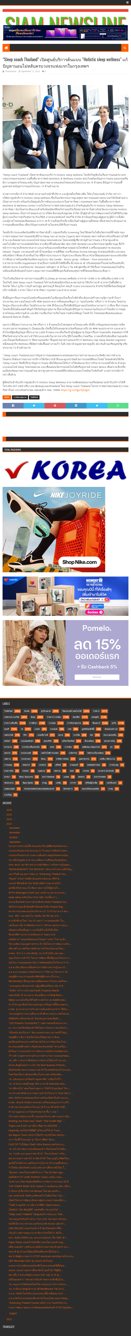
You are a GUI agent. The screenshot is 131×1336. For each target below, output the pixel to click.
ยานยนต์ (53, 729)
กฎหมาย (41, 771)
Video (26, 771)
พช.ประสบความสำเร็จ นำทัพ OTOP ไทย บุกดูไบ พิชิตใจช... (40, 1158)
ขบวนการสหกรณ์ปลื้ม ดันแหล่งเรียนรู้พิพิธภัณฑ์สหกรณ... (39, 846)
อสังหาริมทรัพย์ (68, 741)
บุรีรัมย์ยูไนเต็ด (91, 783)
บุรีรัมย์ (58, 765)
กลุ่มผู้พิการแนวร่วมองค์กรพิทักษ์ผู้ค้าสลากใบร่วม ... (35, 976)
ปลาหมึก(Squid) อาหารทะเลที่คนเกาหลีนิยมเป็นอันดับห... (38, 860)
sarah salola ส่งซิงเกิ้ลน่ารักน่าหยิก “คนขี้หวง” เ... (34, 897)
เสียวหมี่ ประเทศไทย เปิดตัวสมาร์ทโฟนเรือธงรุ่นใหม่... (37, 948)
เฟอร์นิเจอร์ (111, 783)
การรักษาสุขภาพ (20, 397)
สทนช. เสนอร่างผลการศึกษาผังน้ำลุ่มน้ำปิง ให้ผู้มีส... (36, 1270)
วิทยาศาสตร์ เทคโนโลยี (71, 711)
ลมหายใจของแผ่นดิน (90, 789)
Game (66, 777)
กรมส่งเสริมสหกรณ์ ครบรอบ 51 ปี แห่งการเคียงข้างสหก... (39, 850)
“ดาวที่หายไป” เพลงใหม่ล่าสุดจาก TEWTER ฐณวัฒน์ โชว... (39, 1088)
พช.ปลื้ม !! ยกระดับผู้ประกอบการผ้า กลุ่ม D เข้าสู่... (35, 1274)
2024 (9, 819)
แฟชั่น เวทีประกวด (107, 759)
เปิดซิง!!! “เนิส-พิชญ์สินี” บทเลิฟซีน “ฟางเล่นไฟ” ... (35, 1209)
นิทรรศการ (68, 789)
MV (91, 735)
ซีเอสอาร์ (96, 723)
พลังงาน (57, 771)
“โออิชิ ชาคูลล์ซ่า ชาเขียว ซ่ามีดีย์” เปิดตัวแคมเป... (35, 1205)
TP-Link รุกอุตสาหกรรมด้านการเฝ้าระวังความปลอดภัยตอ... (39, 1055)
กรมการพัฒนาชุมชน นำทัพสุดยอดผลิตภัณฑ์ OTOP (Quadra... (41, 1307)
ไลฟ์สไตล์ (34, 397)
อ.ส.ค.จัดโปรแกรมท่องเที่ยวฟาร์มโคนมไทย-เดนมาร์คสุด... (39, 1298)
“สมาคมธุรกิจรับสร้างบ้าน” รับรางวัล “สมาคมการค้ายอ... (38, 1219)
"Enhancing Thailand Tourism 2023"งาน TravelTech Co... (38, 1303)
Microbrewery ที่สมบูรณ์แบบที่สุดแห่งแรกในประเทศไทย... (38, 981)
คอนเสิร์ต (48, 741)
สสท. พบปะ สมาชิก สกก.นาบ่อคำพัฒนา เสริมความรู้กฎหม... (40, 864)
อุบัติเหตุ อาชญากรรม (91, 747)
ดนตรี (6, 729)
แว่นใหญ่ (7, 795)
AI (111, 747)
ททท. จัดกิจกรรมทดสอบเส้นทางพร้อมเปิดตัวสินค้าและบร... (39, 1097)
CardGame (9, 789)
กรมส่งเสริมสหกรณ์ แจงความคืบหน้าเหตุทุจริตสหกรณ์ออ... (39, 855)
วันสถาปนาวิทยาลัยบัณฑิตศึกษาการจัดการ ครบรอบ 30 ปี (38, 1181)
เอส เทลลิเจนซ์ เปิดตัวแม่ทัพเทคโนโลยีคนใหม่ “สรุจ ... (37, 1195)
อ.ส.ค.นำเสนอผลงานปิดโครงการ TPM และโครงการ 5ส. (38, 972)
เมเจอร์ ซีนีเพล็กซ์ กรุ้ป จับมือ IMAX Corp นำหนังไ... (35, 883)
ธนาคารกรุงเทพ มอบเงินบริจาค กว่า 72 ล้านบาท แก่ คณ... (39, 911)
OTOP (73, 783)
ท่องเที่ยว (76, 717)
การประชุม (113, 765)
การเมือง (68, 747)
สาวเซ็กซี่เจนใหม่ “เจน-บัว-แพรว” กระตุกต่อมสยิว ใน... (37, 920)
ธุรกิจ (114, 723)
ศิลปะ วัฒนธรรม (26, 777)
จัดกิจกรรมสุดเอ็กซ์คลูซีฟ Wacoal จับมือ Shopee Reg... (37, 906)
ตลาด (60, 735)
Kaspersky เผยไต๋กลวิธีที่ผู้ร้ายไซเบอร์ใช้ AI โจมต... (35, 1130)
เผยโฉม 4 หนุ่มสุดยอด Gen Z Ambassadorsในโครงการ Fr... (39, 962)
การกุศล (52, 723)
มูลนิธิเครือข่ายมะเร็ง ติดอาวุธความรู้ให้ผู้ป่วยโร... (35, 888)
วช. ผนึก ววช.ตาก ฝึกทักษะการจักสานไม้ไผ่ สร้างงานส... (38, 1060)
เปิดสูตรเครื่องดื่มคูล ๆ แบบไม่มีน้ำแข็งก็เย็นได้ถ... (34, 930)
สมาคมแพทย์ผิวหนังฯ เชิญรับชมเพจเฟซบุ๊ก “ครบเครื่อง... (38, 1046)
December (14, 828)
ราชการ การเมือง (54, 717)
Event (7, 741)
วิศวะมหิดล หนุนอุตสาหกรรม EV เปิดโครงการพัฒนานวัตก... (40, 944)
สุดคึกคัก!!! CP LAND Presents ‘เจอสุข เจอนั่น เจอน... (36, 1177)
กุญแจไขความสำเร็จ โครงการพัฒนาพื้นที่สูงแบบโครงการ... (40, 958)
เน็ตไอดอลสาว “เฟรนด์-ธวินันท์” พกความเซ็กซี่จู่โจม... (37, 1279)
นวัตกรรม (73, 753)
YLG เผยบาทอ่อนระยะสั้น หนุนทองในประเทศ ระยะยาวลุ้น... (40, 1116)
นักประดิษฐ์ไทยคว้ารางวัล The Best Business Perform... (38, 1065)
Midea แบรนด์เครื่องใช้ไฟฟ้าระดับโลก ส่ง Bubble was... (38, 1000)
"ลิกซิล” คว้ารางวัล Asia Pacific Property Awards (34, 990)
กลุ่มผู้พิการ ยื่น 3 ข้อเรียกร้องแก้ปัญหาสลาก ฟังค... (35, 1037)
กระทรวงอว (26, 759)
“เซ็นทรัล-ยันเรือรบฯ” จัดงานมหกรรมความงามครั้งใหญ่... (38, 1032)
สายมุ (110, 789)
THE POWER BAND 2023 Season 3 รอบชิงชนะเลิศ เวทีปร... (40, 1186)
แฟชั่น (58, 783)
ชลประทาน (9, 783)
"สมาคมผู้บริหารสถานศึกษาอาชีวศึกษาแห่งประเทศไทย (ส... (40, 1013)
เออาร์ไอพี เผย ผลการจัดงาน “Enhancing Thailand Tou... (38, 874)
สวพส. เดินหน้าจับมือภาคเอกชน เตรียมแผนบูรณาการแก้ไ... (40, 1102)
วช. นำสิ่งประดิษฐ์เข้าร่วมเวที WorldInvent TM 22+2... (37, 1288)
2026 (9, 809)
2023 (9, 823)
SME (72, 771)
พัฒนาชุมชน (28, 783)
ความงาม (8, 747)
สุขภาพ (7, 753)
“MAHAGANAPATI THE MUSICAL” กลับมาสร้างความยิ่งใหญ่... (41, 869)
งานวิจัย (76, 735)
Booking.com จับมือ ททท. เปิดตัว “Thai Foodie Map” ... (37, 1121)
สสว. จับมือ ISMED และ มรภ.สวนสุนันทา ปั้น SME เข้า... (38, 1237)
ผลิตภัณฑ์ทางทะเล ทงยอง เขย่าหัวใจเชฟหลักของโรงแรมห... (40, 1069)
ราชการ (96, 711)
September (15, 842)
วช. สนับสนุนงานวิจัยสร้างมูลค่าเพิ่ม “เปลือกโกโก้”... (36, 1079)
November (15, 832)
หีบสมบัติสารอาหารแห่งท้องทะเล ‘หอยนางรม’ (32, 934)
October (13, 837)
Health (26, 765)
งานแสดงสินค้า (27, 741)
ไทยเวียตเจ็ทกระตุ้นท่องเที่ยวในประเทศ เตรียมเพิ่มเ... (36, 1074)
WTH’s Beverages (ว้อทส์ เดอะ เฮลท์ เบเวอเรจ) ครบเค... (38, 892)
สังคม (33, 717)
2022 (9, 1319)
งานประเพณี (26, 753)
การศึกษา (33, 723)
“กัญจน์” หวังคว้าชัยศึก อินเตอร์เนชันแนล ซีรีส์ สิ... (35, 878)
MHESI (81, 777)
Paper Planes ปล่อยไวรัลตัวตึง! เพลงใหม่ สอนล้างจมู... (37, 1242)
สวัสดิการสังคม (62, 759)
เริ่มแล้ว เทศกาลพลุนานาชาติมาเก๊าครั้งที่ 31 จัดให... (36, 1232)
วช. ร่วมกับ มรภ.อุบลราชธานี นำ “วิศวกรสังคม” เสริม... (38, 1153)
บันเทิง (26, 711)
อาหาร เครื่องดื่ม (11, 723)
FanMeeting (93, 765)
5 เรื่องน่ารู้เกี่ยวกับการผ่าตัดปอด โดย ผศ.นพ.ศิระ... (35, 1191)
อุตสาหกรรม (84, 759)
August (13, 1313)
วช (22, 729)
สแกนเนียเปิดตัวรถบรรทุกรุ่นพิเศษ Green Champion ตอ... (38, 902)
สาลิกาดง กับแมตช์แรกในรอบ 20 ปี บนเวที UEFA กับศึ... (38, 1107)
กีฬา (25, 735)
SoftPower (100, 777)
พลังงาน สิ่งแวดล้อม (95, 753)
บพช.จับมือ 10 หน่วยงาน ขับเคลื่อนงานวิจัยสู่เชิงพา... (36, 995)
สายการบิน (8, 771)
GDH (52, 747)
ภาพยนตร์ (74, 765)
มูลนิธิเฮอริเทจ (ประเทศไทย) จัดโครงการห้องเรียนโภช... (38, 1041)
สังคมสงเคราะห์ (111, 729)
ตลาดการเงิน (109, 741)
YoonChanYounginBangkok (39, 789)
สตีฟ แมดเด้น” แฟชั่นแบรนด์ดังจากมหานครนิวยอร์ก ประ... (39, 1246)
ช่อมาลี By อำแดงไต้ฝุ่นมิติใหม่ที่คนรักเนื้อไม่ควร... (35, 1251)
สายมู (44, 783)
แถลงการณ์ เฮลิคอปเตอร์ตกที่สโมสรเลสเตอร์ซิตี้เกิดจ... (37, 1265)
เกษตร (37, 729)
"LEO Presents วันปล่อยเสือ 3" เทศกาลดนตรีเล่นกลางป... (38, 1023)
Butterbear (48, 777)
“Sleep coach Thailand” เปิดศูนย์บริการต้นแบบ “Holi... (36, 1214)
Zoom (86, 771)
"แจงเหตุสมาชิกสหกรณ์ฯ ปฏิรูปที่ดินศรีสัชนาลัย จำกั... (37, 986)
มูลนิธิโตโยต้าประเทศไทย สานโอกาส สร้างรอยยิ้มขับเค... (39, 1163)
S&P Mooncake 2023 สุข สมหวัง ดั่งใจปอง (31, 1260)
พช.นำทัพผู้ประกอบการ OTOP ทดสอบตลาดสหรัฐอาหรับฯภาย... (42, 1256)
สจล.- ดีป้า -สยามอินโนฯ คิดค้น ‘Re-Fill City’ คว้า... (35, 916)
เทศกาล (7, 759)
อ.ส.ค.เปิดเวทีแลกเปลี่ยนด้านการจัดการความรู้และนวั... (38, 967)
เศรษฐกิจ (95, 717)
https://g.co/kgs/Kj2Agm (75, 390)
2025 (9, 814)
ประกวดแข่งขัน (109, 735)
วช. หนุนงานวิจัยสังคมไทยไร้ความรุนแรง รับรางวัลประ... (39, 1284)
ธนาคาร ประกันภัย (106, 771)
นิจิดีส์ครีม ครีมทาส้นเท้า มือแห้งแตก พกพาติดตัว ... (35, 1018)
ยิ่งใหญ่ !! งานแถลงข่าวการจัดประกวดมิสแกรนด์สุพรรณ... (39, 1051)
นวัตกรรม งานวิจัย (11, 717)
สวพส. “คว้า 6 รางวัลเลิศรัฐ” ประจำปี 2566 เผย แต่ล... (37, 953)
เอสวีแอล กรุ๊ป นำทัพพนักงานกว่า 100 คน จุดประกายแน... (39, 925)
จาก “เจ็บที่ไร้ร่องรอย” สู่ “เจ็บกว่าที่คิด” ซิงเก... (32, 1139)
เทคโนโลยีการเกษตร (49, 753)
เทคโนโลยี (8, 735)
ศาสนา (7, 777)
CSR (69, 729)
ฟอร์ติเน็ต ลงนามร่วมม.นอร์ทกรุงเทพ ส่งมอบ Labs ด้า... (37, 1223)
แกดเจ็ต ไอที (42, 735)
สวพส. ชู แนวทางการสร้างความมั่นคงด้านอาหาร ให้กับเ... (39, 1009)
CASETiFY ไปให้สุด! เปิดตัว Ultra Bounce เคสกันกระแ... (37, 1144)
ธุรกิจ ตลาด (46, 711)
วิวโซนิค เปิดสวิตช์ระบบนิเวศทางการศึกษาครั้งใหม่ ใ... (37, 1167)
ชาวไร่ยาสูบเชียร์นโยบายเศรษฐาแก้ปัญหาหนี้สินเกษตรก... (39, 1004)
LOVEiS (42, 765)
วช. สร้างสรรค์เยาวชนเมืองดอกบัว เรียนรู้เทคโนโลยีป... (38, 1149)
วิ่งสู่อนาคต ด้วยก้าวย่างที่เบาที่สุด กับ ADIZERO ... (34, 1125)
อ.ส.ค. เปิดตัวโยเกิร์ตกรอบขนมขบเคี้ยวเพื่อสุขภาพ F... (37, 1293)
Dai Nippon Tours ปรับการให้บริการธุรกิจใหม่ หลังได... (37, 1135)
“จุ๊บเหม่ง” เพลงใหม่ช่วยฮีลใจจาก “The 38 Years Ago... (37, 1172)
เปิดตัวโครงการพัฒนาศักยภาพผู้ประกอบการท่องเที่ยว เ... (38, 1200)
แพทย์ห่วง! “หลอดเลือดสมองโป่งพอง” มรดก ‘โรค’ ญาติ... (38, 939)
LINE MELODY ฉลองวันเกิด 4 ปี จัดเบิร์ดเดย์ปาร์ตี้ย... (36, 1228)
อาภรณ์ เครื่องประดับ (31, 747)
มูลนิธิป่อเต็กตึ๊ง (88, 729)
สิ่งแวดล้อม (89, 741)
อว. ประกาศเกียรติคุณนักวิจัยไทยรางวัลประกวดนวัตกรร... (39, 1027)
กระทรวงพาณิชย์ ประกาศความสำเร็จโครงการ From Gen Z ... (41, 1093)
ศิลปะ (43, 759)
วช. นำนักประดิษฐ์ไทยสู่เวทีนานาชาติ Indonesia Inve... (37, 1083)
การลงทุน (8, 765)
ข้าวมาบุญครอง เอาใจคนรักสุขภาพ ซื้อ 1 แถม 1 (33, 1111)
